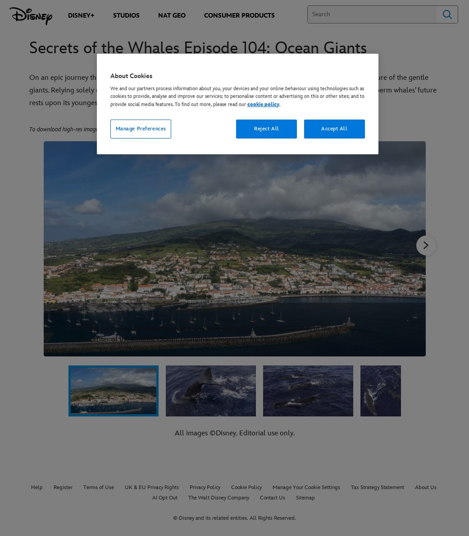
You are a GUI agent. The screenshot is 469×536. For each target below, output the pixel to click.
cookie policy (263, 104)
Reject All (266, 129)
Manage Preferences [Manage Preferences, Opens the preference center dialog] (141, 129)
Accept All (334, 129)
